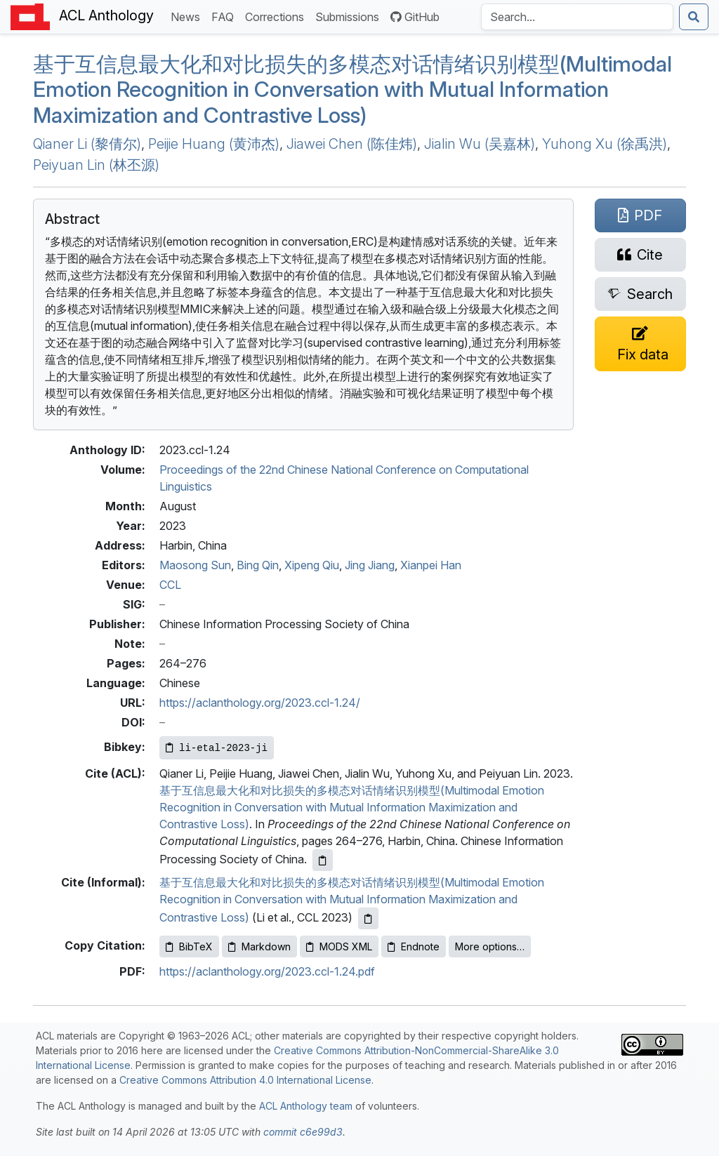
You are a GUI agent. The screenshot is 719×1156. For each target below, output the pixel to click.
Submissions (350, 16)
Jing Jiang (370, 565)
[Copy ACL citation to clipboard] (322, 860)
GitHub (415, 17)
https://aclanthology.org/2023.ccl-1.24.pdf (267, 971)
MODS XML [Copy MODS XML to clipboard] (339, 946)
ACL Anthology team (305, 1106)
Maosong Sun (195, 565)
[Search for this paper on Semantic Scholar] (640, 294)
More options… (490, 946)
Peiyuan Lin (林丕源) (96, 165)
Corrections (277, 16)
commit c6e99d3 (303, 1132)
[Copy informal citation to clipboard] (368, 918)
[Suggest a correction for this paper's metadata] (640, 344)
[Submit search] (693, 17)
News (188, 16)
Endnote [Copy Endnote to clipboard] (414, 946)
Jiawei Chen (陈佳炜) (351, 143)
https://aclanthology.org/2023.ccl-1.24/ (259, 703)
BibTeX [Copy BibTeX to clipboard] (189, 946)
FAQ (225, 16)
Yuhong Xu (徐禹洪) (604, 143)
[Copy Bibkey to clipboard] (216, 747)
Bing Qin (258, 565)
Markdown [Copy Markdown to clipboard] (259, 946)
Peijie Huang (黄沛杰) (213, 143)
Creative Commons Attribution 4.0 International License (245, 1080)
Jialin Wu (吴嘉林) (479, 143)
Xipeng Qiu (311, 565)
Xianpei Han (430, 565)
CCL (170, 585)
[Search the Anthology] (577, 17)
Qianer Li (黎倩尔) (87, 143)
